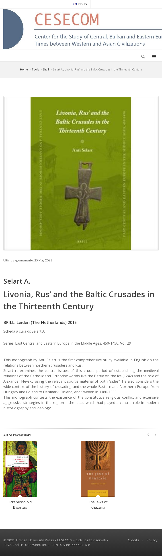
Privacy (152, 540)
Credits (133, 540)
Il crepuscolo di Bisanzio (20, 505)
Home (24, 69)
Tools (35, 69)
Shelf (46, 69)
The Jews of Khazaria (98, 505)
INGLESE (80, 4)
